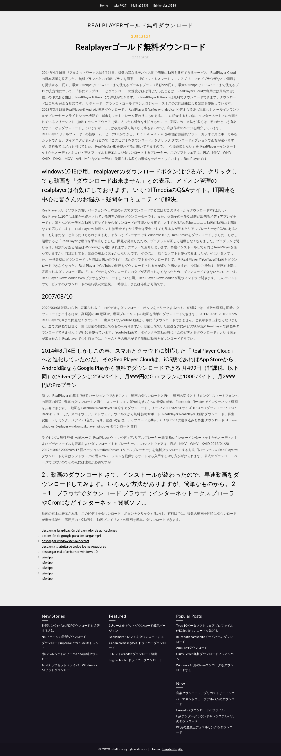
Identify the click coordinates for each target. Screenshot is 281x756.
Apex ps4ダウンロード (191, 648)
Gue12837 (140, 36)
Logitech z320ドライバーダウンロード (135, 660)
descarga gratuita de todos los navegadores (74, 546)
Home (104, 5)
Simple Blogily (172, 749)
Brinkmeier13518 (164, 5)
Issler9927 (119, 5)
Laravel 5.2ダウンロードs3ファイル (200, 710)
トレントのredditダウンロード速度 (133, 654)
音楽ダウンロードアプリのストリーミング (205, 693)
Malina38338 (140, 5)
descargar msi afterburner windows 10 (70, 552)
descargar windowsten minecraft (65, 541)
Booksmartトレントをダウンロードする (136, 637)
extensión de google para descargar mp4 (71, 536)
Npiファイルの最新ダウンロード (64, 637)
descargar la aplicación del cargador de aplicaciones (79, 530)
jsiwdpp (47, 557)
